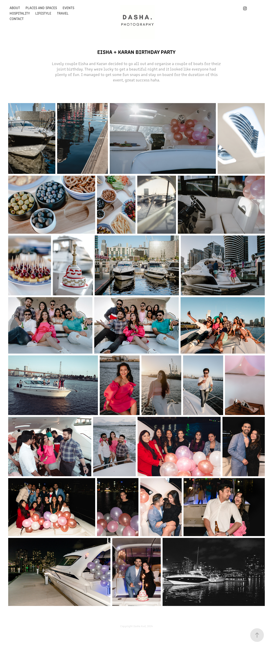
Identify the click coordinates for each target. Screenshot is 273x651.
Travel (63, 13)
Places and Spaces (41, 7)
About (15, 7)
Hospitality (20, 13)
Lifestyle (43, 13)
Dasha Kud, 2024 (143, 626)
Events (68, 7)
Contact (17, 18)
